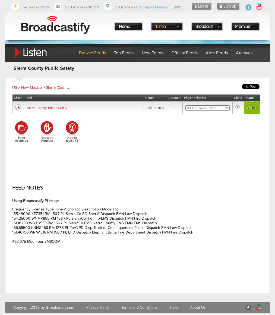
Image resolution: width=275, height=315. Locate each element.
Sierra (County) (58, 87)
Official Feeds (184, 53)
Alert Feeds (217, 53)
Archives (244, 53)
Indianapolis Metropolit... (159, 7)
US (14, 87)
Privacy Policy (97, 307)
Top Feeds (124, 53)
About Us (198, 307)
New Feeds (152, 53)
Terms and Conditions (139, 307)
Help (174, 307)
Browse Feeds (92, 53)
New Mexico (31, 87)
